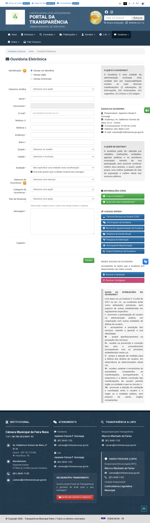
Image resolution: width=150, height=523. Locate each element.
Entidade (21, 167)
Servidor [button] (88, 34)
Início (12, 34)
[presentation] (53, 246)
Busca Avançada (113, 22)
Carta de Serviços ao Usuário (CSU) (121, 216)
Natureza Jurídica (17, 90)
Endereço (20, 135)
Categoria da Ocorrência (19, 191)
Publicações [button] (68, 34)
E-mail (22, 113)
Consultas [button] (47, 34)
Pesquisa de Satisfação (116, 240)
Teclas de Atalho (18, 3)
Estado (22, 149)
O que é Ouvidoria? (113, 196)
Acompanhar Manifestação (117, 245)
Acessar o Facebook (114, 274)
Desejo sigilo (38, 74)
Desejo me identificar (42, 70)
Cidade (22, 156)
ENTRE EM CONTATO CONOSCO (75, 497)
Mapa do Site (43, 3)
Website (134, 22)
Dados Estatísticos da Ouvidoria (119, 251)
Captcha (21, 243)
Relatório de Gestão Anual (117, 234)
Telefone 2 (21, 127)
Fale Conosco (32, 42)
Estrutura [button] (28, 34)
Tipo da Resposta (17, 200)
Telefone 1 (20, 120)
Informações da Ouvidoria (117, 222)
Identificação (17, 70)
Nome (22, 98)
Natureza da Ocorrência (18, 181)
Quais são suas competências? (119, 202)
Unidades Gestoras (17, 51)
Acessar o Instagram (114, 280)
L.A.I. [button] (104, 34)
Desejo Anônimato (41, 79)
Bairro (22, 142)
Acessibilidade (68, 3)
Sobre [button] (13, 42)
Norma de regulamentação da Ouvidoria (123, 228)
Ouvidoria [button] (121, 34)
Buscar (137, 18)
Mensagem (20, 211)
